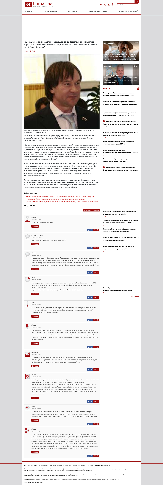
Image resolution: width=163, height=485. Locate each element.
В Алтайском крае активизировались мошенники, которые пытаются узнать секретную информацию (61, 201)
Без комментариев (98, 11)
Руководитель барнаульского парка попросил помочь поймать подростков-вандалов (55, 199)
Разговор (72, 11)
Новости (29, 11)
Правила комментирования (69, 479)
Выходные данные (29, 479)
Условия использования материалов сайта (48, 479)
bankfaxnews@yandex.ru (103, 465)
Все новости (135, 297)
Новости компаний (128, 11)
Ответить (35, 226)
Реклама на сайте (114, 479)
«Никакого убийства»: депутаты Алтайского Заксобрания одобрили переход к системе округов (59, 197)
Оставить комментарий (91, 210)
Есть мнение (51, 11)
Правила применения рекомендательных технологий (93, 479)
